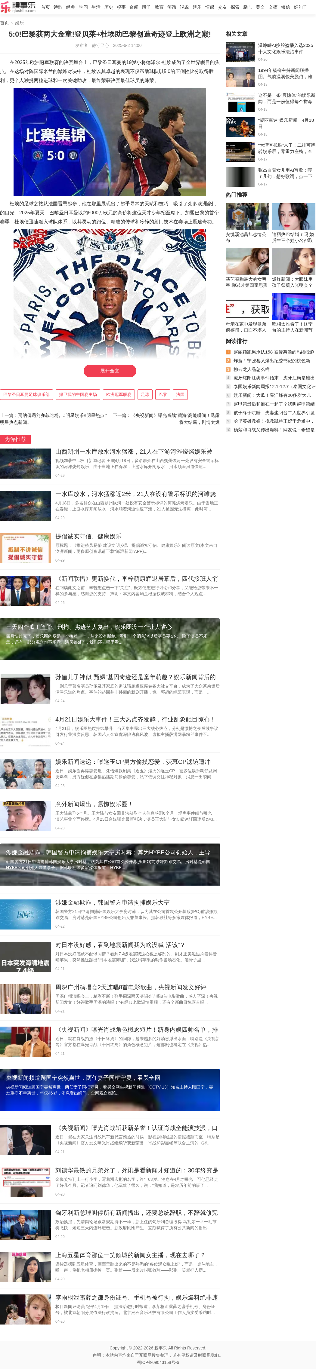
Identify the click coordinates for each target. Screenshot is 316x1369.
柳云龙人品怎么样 (252, 369)
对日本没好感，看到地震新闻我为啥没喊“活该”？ (120, 945)
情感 (209, 7)
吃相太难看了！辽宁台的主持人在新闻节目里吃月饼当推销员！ (292, 327)
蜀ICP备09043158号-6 (158, 1362)
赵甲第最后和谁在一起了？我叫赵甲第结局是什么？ (270, 406)
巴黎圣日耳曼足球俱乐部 (26, 394)
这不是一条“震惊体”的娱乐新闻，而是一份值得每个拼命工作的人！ (286, 101)
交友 (222, 7)
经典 (70, 7)
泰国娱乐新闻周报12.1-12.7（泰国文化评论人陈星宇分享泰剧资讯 (271, 389)
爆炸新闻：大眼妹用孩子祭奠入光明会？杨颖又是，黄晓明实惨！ (292, 282)
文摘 (272, 7)
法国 (180, 394)
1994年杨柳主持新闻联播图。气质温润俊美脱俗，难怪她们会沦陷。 (285, 76)
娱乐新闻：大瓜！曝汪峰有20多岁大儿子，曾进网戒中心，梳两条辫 (268, 398)
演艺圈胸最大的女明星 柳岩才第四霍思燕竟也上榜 (247, 282)
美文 (260, 7)
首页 (45, 7)
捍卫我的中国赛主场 (78, 394)
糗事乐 (160, 1348)
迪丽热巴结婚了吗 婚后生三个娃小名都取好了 (293, 237)
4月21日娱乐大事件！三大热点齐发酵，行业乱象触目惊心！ (135, 719)
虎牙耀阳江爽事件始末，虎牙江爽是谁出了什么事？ (270, 380)
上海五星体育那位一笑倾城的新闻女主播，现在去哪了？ (130, 1255)
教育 (159, 7)
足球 (145, 394)
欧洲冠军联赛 (119, 394)
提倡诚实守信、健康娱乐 (88, 536)
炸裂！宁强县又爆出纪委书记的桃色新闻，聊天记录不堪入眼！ (268, 363)
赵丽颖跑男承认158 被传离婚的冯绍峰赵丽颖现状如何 (270, 354)
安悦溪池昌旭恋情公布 (246, 237)
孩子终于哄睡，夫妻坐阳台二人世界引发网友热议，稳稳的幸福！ (270, 415)
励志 (247, 7)
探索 (235, 7)
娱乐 (197, 7)
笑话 (171, 7)
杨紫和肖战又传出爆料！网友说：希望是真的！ (270, 432)
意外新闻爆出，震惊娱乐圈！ (94, 804)
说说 (184, 7)
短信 (285, 7)
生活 (96, 7)
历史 (108, 7)
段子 (146, 7)
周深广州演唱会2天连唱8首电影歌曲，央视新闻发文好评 (130, 987)
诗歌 (58, 7)
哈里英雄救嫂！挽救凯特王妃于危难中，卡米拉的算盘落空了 (270, 423)
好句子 (300, 7)
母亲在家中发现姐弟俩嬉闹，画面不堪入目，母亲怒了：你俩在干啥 (246, 327)
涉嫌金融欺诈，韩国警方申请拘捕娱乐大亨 (112, 902)
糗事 (121, 7)
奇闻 (133, 7)
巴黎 (163, 394)
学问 (83, 7)
